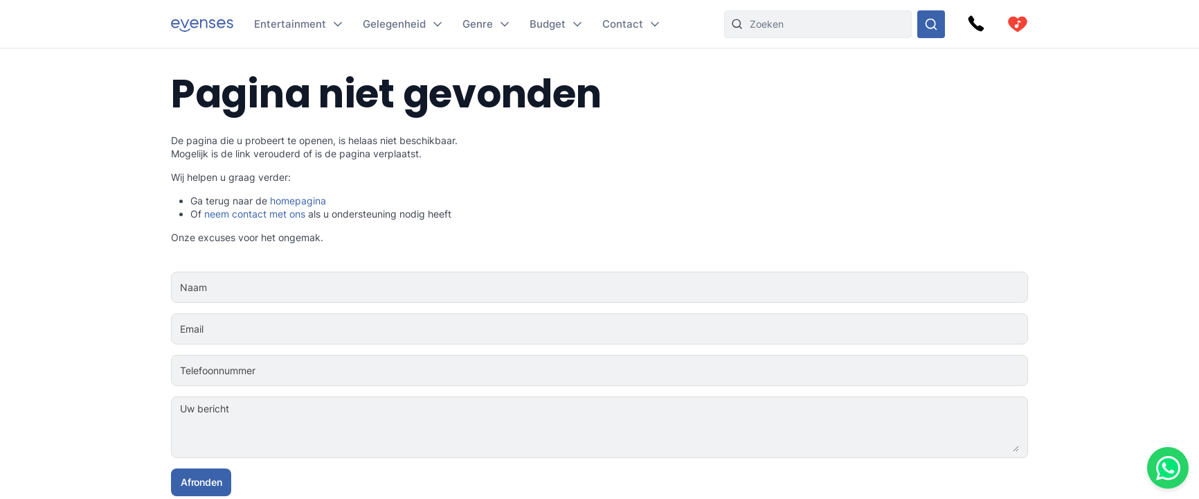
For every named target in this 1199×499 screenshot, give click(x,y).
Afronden (201, 482)
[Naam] (641, 287)
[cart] (1017, 24)
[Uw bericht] (641, 427)
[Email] (641, 329)
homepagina (298, 201)
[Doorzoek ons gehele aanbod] (931, 24)
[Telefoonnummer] (643, 371)
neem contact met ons (254, 214)
